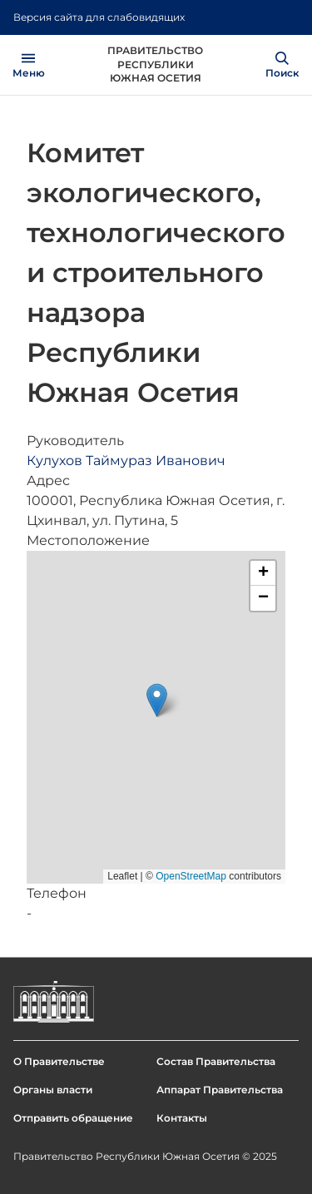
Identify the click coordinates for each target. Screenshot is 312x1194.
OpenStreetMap (191, 876)
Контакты (181, 1118)
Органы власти (52, 1089)
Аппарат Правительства (219, 1089)
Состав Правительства (215, 1061)
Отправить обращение (73, 1118)
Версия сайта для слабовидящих (99, 17)
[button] (156, 700)
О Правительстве (59, 1061)
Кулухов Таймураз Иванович (126, 460)
